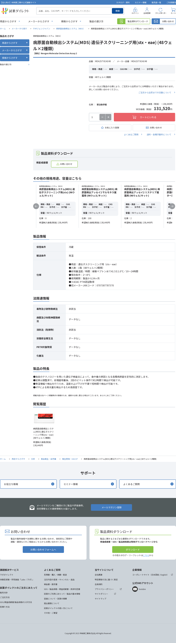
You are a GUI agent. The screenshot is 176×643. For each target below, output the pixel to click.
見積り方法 (5, 606)
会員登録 (146, 13)
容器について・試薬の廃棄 (55, 598)
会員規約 (98, 584)
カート (173, 13)
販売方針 (4, 592)
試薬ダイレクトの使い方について (58, 608)
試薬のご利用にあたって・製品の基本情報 (62, 593)
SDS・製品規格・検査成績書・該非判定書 (62, 589)
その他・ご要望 (50, 612)
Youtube (142, 589)
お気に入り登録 (112, 127)
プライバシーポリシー (104, 589)
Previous (36, 206)
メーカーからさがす (38, 21)
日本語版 (155, 574)
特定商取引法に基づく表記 (106, 579)
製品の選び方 (96, 21)
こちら (146, 555)
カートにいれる (148, 117)
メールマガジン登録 (111, 507)
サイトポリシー (101, 593)
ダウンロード (133, 549)
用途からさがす (8, 21)
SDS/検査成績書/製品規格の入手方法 (16, 602)
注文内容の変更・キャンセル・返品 (59, 579)
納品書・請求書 (50, 584)
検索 (117, 10)
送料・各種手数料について (159, 134)
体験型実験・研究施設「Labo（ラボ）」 (17, 579)
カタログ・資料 (123, 2)
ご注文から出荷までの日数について (154, 92)
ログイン (135, 13)
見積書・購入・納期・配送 (55, 574)
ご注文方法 (5, 597)
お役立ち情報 (11, 484)
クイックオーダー (160, 13)
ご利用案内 (171, 2)
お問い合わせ (156, 127)
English (164, 574)
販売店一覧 (156, 2)
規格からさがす (69, 21)
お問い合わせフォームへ (43, 549)
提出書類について (51, 603)
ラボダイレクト (6, 574)
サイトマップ (100, 598)
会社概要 (98, 574)
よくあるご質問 (131, 134)
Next (172, 206)
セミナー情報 (140, 2)
